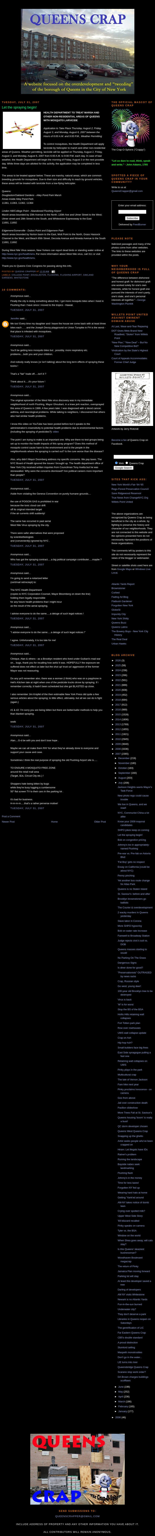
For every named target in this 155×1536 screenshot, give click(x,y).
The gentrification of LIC (131, 1327)
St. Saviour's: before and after (134, 893)
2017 (118, 704)
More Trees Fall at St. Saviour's (135, 1112)
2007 (118, 753)
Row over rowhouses (129, 1028)
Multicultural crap (127, 1074)
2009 (118, 744)
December (124, 758)
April (121, 1396)
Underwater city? (127, 1309)
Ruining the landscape (130, 1159)
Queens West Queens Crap (133, 1131)
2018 (118, 699)
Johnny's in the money (130, 1177)
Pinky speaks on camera (131, 1225)
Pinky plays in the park (130, 1069)
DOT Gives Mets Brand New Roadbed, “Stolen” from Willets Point (130, 334)
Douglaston (38, 275)
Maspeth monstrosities (130, 1352)
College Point (20, 275)
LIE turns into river (128, 1362)
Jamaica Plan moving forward (134, 1271)
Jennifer (14, 318)
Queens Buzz (119, 622)
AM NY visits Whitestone (131, 1294)
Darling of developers (129, 1289)
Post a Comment (11, 816)
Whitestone (21, 278)
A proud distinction (128, 1342)
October (123, 768)
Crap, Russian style (128, 981)
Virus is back (124, 999)
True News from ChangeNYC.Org (130, 497)
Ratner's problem (127, 1154)
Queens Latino (120, 627)
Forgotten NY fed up (129, 1187)
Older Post (100, 821)
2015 (118, 714)
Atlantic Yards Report (123, 584)
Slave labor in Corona (129, 921)
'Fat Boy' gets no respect (131, 862)
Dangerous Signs (127, 962)
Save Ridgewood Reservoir (126, 493)
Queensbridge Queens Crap (133, 1367)
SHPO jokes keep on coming (133, 830)
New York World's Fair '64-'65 (127, 484)
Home (54, 821)
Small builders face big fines (133, 1047)
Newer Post (8, 821)
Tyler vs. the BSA (127, 1230)
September (124, 772)
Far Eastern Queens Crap (132, 1332)
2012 (118, 729)
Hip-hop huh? (125, 1042)
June (121, 1386)
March (122, 1401)
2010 (118, 739)
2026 (118, 660)
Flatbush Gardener (122, 601)
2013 (118, 724)
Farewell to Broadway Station (134, 935)
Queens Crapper (25, 272)
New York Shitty (120, 618)
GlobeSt (116, 609)
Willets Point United (122, 501)
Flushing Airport (71, 275)
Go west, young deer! (129, 986)
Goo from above (126, 1097)
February (123, 1406)
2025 (118, 665)
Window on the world (129, 1235)
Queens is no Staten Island (132, 889)
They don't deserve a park (132, 1314)
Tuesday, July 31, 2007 (27, 310)
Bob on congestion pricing (132, 839)
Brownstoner (118, 588)
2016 (118, 709)
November (124, 763)
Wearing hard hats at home (132, 1192)
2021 (118, 685)
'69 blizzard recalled (128, 1220)
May (121, 1391)
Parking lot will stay (128, 1276)
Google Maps (124, 569)
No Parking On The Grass (132, 957)
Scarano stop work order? (132, 1372)
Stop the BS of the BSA (130, 1009)
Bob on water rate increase (132, 930)
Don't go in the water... (130, 1357)
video (56, 431)
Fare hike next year (128, 1084)
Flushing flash (125, 1173)
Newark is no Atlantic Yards (132, 1299)
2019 (118, 694)
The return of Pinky (128, 1266)
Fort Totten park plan (129, 1023)
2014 (118, 719)
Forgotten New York (122, 605)
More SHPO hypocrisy (130, 925)
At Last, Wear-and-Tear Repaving (130, 326)
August (122, 777)
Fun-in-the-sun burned (130, 1304)
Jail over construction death (132, 1102)
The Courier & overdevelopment (135, 907)
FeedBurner (139, 224)
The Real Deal (119, 639)
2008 (118, 748)
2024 (118, 670)
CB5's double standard (130, 1337)
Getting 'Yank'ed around (131, 1197)
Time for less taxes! (128, 1182)
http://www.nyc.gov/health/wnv (18, 254)
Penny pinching (126, 875)
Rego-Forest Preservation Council (130, 489)
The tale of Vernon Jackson (132, 1079)
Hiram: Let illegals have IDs (132, 1149)
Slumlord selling (126, 1347)
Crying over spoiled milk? (131, 1211)
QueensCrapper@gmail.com (127, 191)
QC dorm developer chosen (133, 1126)
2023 (118, 675)
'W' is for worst (125, 1004)
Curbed (116, 592)
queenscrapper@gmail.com (77, 1516)
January (123, 1411)
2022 (118, 680)
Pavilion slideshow (128, 1107)
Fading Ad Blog (120, 596)
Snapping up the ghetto (130, 1136)
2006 (118, 1417)
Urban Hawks (119, 643)
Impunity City (119, 614)
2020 (118, 690)
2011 (118, 734)
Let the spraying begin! (130, 835)
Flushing (53, 275)
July (120, 782)
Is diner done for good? (130, 967)
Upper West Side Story (130, 1215)
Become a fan (119, 440)
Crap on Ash (124, 1037)
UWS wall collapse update (132, 1032)
